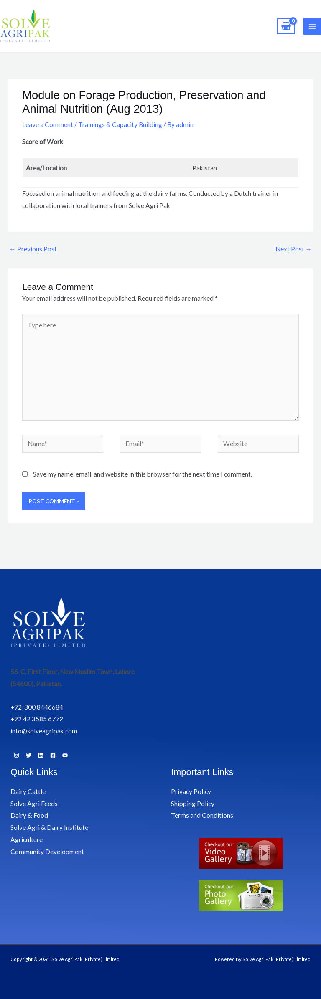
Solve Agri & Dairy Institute (49, 827)
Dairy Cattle (28, 791)
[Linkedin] (41, 755)
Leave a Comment (47, 124)
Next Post (293, 249)
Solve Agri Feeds (34, 803)
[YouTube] (65, 755)
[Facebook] (53, 755)
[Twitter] (29, 755)
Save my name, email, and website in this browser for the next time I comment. (142, 474)
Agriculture (26, 839)
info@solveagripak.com (43, 731)
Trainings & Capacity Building (120, 124)
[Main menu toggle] (312, 26)
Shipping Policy (192, 803)
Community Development (47, 851)
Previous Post (33, 249)
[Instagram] (16, 755)
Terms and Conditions (202, 815)
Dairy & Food (29, 815)
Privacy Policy (191, 791)
